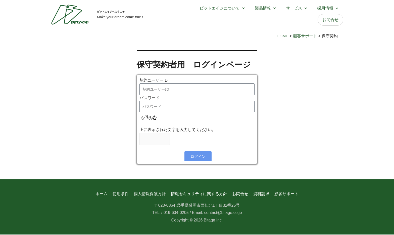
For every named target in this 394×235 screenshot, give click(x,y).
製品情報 (265, 8)
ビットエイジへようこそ (124, 11)
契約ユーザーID (153, 80)
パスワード (149, 98)
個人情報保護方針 (150, 194)
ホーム (101, 194)
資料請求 (262, 194)
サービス (296, 8)
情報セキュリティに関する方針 (199, 194)
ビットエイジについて (222, 8)
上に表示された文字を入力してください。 (177, 130)
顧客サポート (287, 194)
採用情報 (327, 8)
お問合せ (330, 20)
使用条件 (120, 194)
